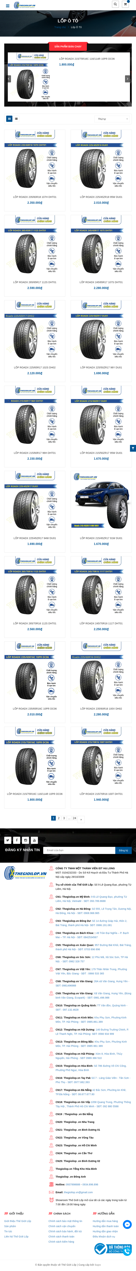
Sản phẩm (10, 1227)
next (127, 79)
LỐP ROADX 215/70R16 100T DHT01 (101, 795)
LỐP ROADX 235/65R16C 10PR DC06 (35, 709)
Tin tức (8, 1232)
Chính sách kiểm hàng (61, 1243)
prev (8, 79)
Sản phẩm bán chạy (68, 47)
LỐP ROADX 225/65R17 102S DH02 (34, 368)
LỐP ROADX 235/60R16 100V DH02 (101, 709)
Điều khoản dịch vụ (104, 1237)
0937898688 (73, 1185)
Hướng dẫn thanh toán (106, 1227)
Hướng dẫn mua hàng (105, 1222)
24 (79, 820)
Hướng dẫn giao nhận (105, 1232)
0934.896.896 (90, 1185)
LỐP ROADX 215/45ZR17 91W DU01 (101, 539)
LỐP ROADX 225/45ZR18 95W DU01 (101, 198)
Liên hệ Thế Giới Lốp (16, 1237)
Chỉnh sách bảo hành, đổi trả (65, 1232)
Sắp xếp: (88, 120)
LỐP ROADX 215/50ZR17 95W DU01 (101, 454)
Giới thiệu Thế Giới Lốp (17, 1222)
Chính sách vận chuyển (62, 1227)
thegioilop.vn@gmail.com (78, 1193)
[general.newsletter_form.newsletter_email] (87, 851)
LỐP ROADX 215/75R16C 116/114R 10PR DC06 (87, 60)
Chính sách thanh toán (61, 1237)
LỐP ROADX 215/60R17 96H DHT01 (35, 454)
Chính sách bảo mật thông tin (65, 1222)
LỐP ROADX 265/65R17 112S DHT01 (34, 283)
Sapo (98, 1265)
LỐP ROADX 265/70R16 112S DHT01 (34, 624)
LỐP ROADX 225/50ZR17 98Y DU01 (101, 368)
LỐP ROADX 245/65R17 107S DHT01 (101, 283)
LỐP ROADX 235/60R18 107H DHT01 (34, 198)
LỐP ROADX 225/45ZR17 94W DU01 (35, 539)
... (72, 820)
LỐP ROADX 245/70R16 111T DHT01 (101, 624)
